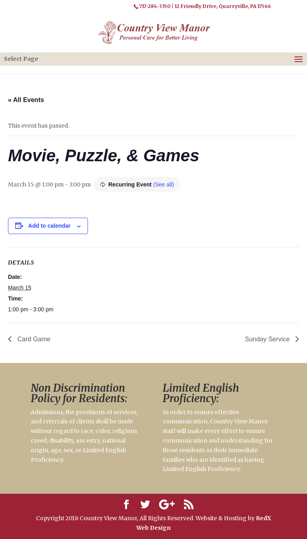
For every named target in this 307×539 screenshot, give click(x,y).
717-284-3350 (154, 6)
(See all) (163, 184)
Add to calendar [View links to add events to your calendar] (49, 225)
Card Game (33, 339)
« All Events (26, 99)
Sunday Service (268, 339)
